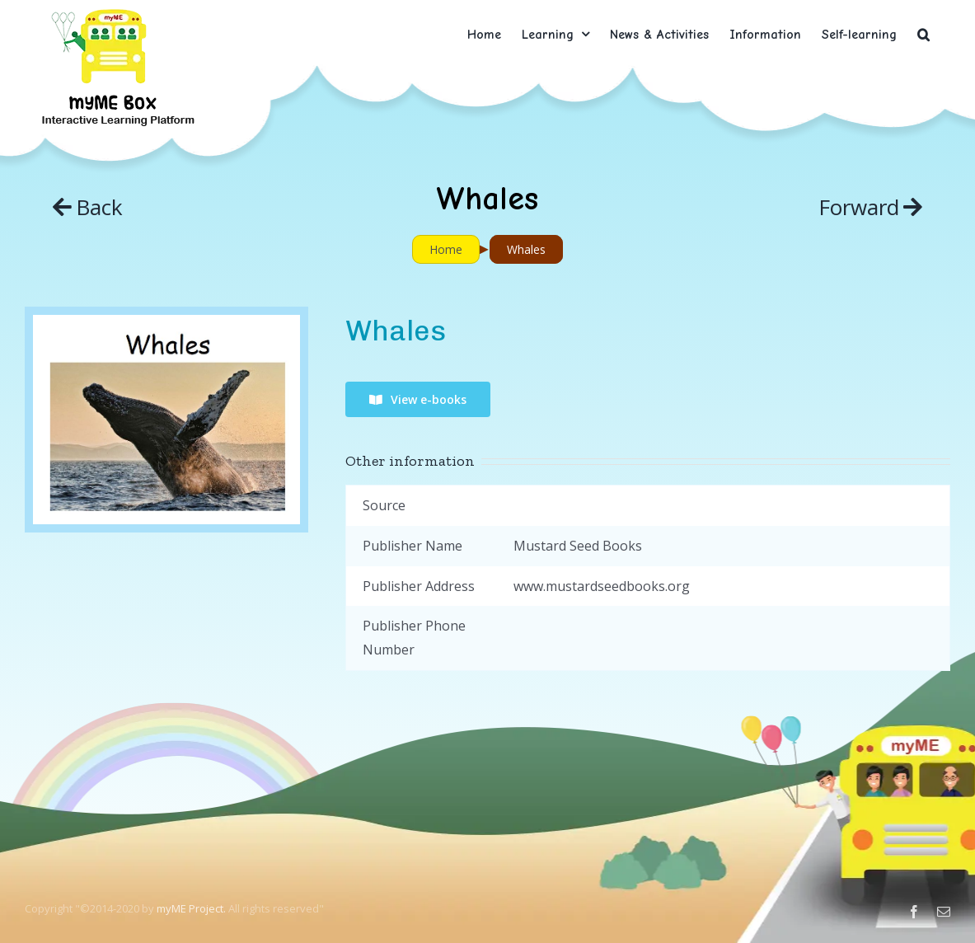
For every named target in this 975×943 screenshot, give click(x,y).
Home (445, 249)
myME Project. (191, 908)
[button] (923, 34)
